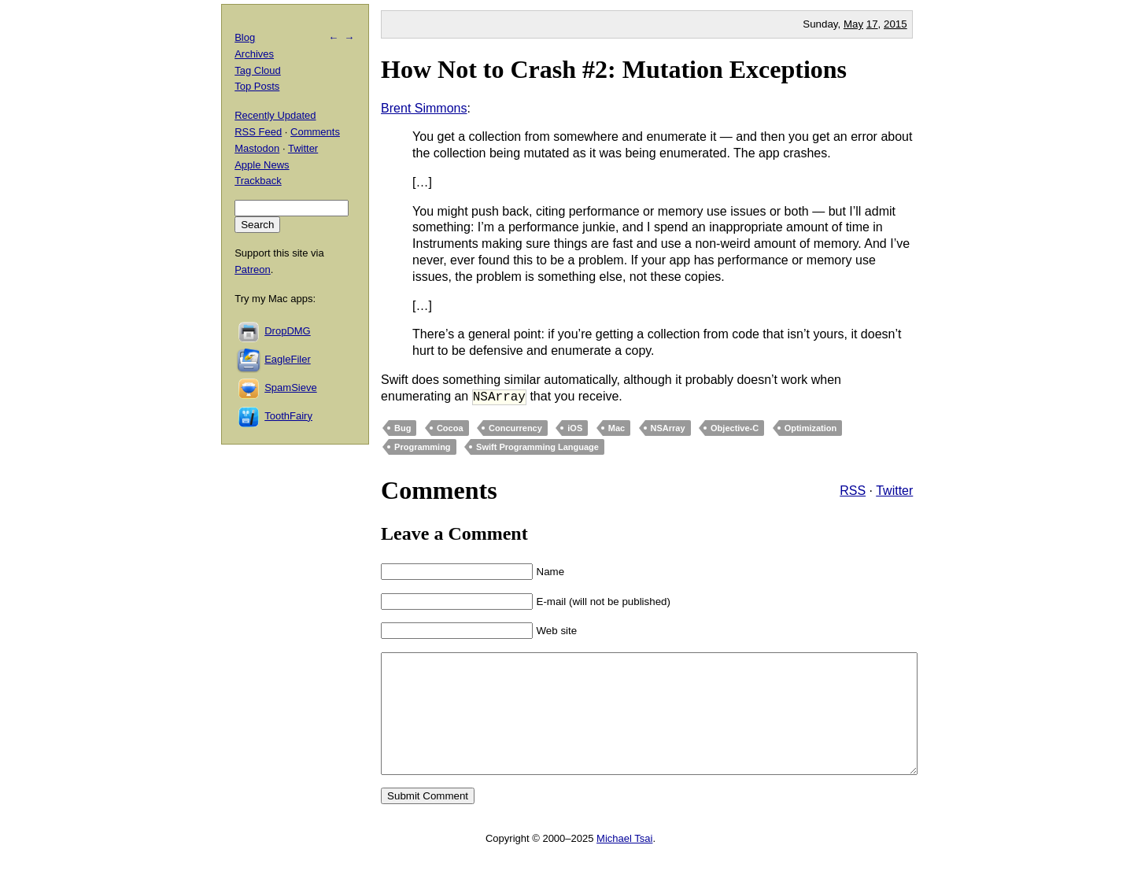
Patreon (252, 269)
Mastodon (256, 148)
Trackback (257, 180)
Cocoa (450, 428)
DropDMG (287, 331)
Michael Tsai (624, 862)
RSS (853, 490)
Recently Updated (275, 115)
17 (872, 24)
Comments (315, 132)
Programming (422, 447)
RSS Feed (258, 132)
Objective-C (735, 428)
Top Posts (256, 86)
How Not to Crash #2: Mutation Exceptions (614, 69)
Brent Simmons (424, 108)
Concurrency (515, 428)
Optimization (811, 428)
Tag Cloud (257, 70)
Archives (254, 54)
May (853, 24)
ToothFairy (288, 416)
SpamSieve (290, 387)
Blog (244, 37)
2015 (895, 24)
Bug (402, 428)
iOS (574, 428)
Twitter (894, 490)
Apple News (261, 165)
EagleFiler (287, 359)
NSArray (668, 428)
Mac (616, 428)
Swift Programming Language (537, 447)
